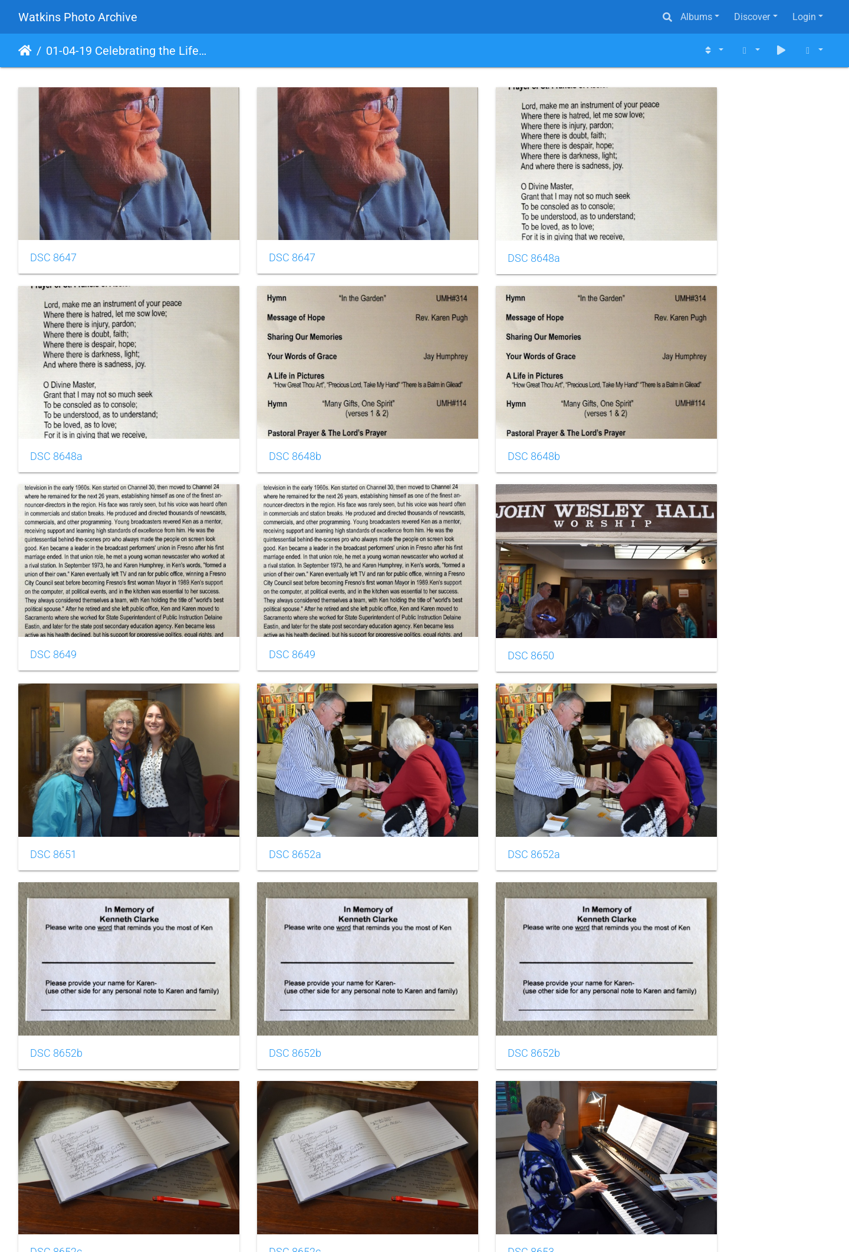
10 (468, 1182)
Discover (752, 16)
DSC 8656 (53, 1122)
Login (804, 16)
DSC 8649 (468, 413)
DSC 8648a (471, 236)
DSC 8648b (56, 413)
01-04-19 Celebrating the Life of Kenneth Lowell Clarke (127, 51)
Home (25, 51)
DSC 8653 (261, 945)
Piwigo (450, 1227)
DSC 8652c (679, 767)
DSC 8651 (261, 590)
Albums (696, 16)
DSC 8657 (468, 1122)
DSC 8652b (56, 767)
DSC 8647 (53, 236)
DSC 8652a (471, 590)
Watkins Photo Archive (77, 17)
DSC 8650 (53, 590)
